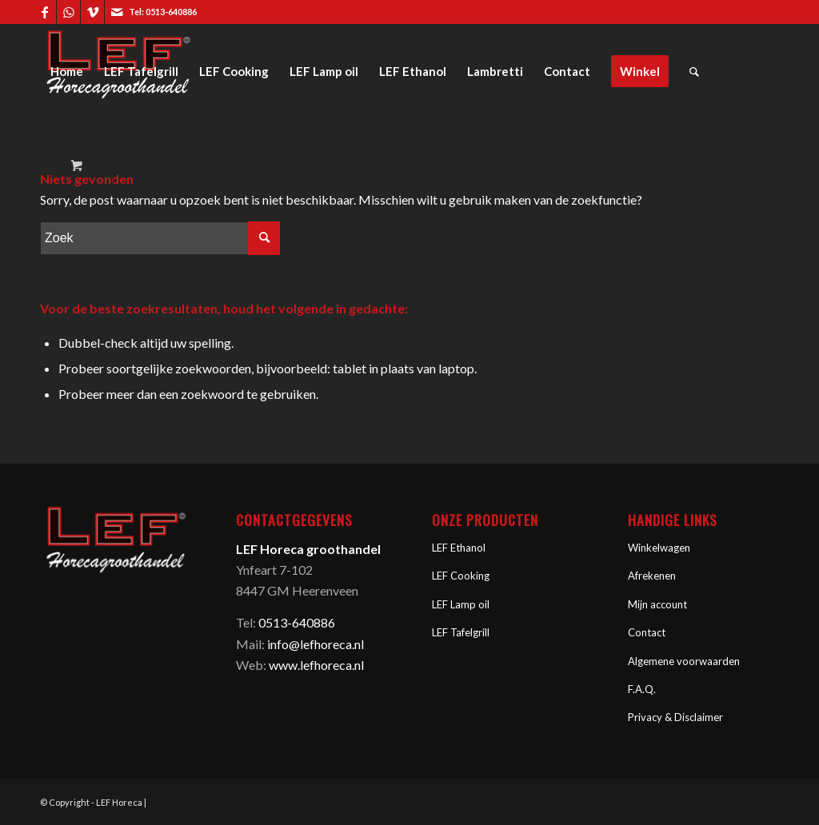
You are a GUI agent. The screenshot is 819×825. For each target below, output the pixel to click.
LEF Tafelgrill (460, 632)
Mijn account (657, 604)
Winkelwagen (659, 547)
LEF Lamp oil (460, 604)
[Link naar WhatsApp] (68, 12)
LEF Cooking (460, 575)
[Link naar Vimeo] (92, 12)
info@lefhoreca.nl (315, 644)
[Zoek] (694, 71)
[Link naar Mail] (117, 12)
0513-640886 (171, 11)
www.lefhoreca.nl (316, 664)
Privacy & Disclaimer (675, 717)
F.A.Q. (642, 689)
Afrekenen (652, 575)
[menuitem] (67, 71)
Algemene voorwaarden (684, 661)
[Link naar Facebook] (44, 12)
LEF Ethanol (458, 547)
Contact (646, 632)
